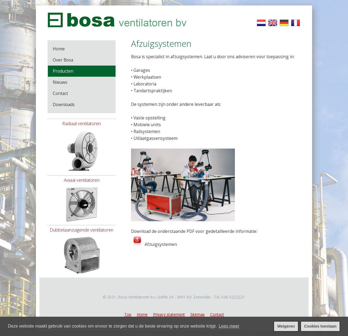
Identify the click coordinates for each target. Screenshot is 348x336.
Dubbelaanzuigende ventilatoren (81, 230)
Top (127, 314)
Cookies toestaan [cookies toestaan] (320, 326)
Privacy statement (169, 314)
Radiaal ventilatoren (81, 123)
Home (142, 314)
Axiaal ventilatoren (82, 180)
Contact (217, 314)
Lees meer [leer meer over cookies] (229, 326)
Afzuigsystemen (160, 244)
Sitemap (197, 314)
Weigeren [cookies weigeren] (286, 326)
